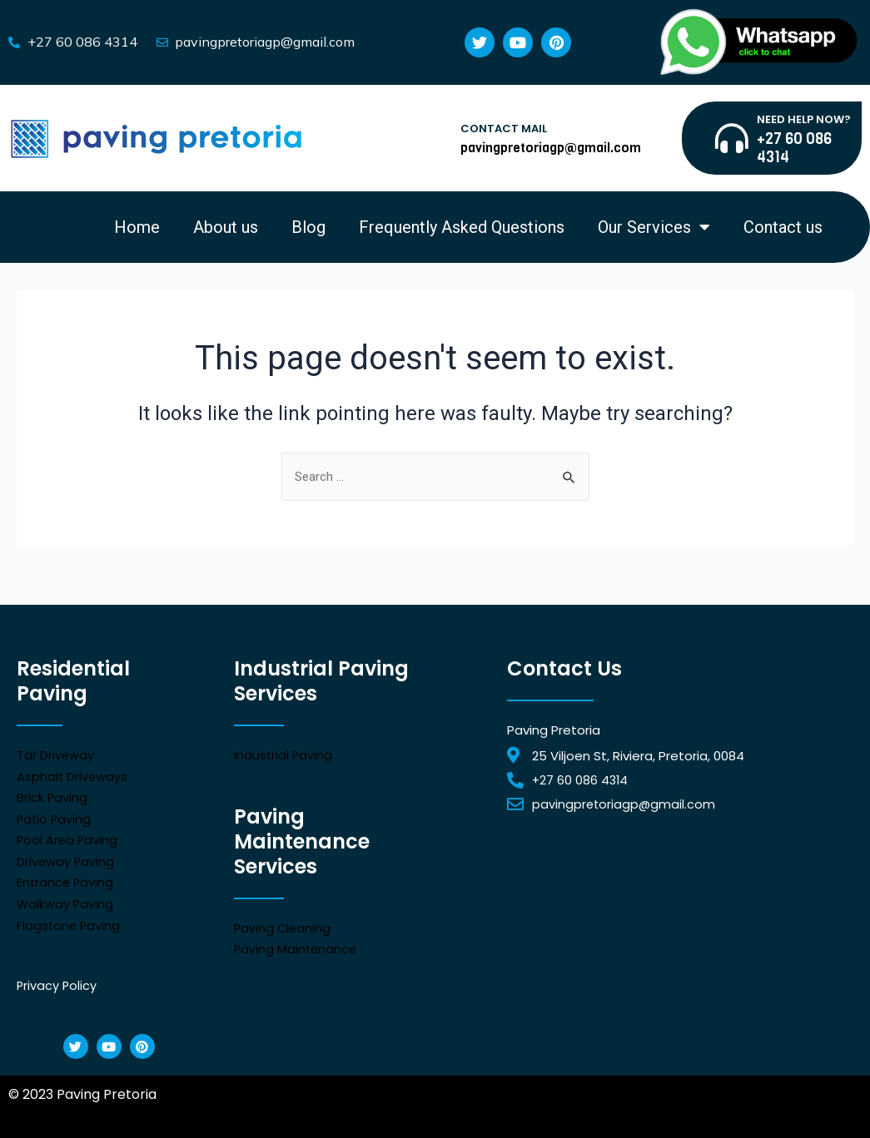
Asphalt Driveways (73, 771)
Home (137, 227)
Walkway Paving (66, 899)
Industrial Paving (284, 750)
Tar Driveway (56, 750)
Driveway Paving (66, 856)
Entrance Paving (66, 878)
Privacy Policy (57, 980)
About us (225, 227)
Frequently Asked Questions (461, 227)
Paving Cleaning (283, 923)
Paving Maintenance (297, 943)
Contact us (783, 227)
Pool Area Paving (68, 835)
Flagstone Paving (69, 920)
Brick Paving (52, 792)
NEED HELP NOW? (804, 119)
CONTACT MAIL (503, 128)
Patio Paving (55, 814)
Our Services (654, 227)
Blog (308, 227)
